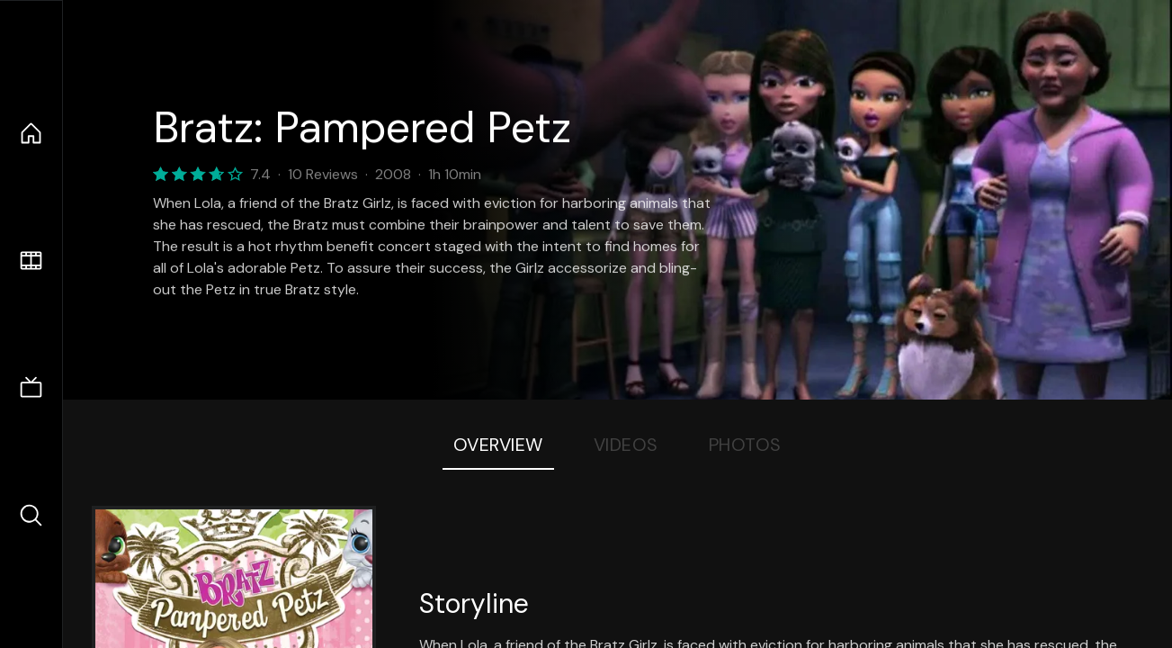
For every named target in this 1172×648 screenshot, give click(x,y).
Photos (745, 444)
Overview (498, 444)
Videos (626, 444)
